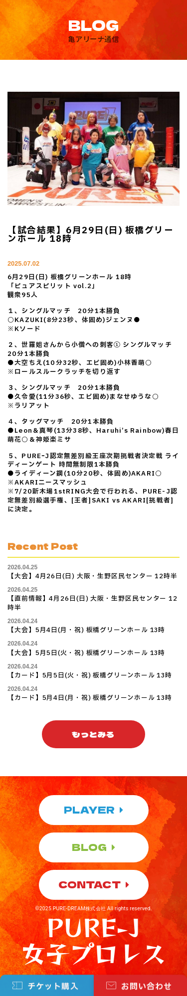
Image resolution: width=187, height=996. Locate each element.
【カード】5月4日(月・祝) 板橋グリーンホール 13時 (89, 698)
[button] (93, 734)
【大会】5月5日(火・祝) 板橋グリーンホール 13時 (86, 653)
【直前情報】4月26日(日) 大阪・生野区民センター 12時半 (92, 603)
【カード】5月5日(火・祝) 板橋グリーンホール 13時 (89, 675)
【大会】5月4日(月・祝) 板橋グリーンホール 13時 (86, 630)
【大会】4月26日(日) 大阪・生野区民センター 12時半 (92, 576)
